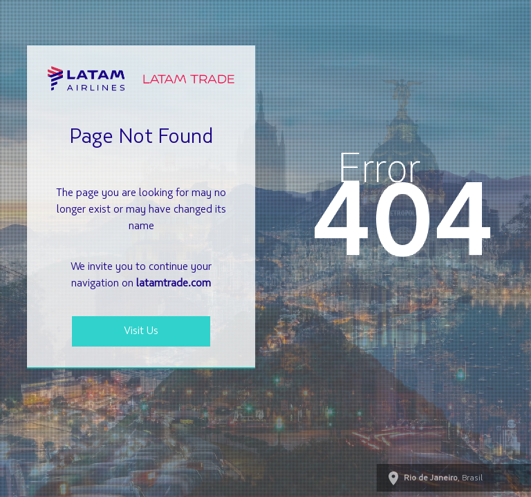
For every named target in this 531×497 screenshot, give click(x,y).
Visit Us (141, 331)
